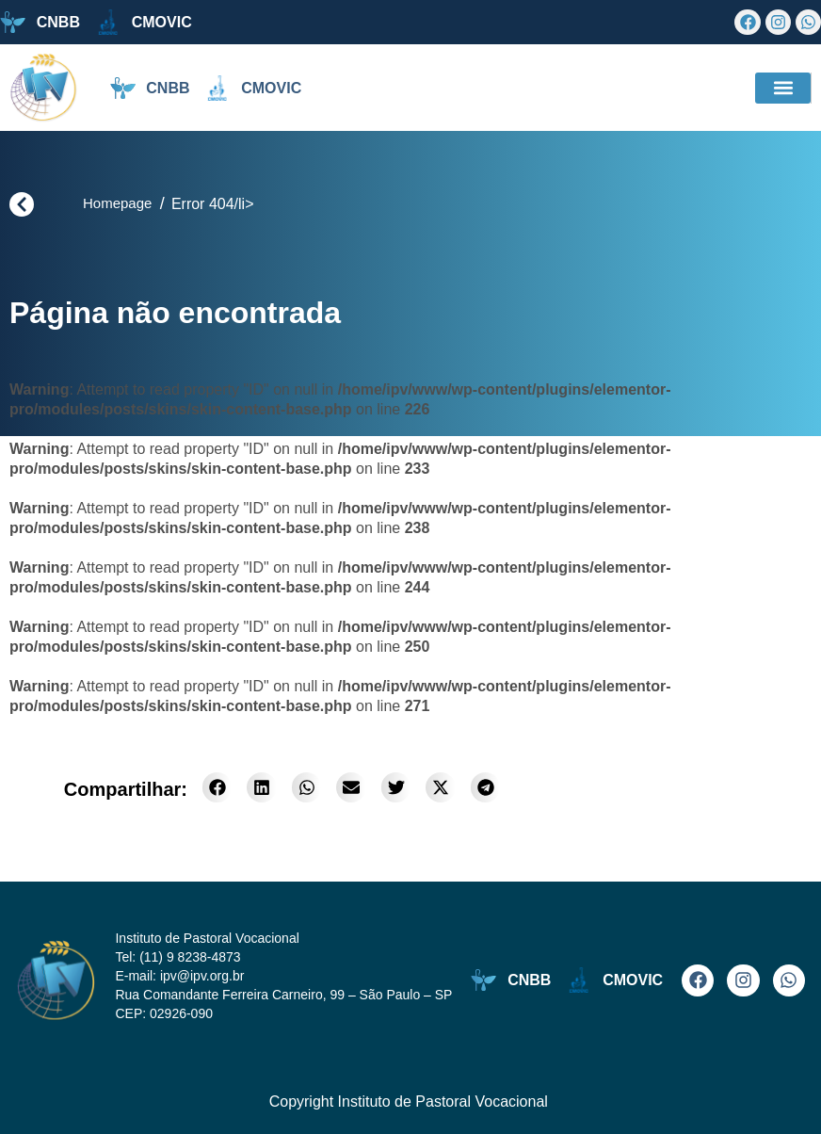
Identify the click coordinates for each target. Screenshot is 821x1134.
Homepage (117, 203)
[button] (783, 88)
